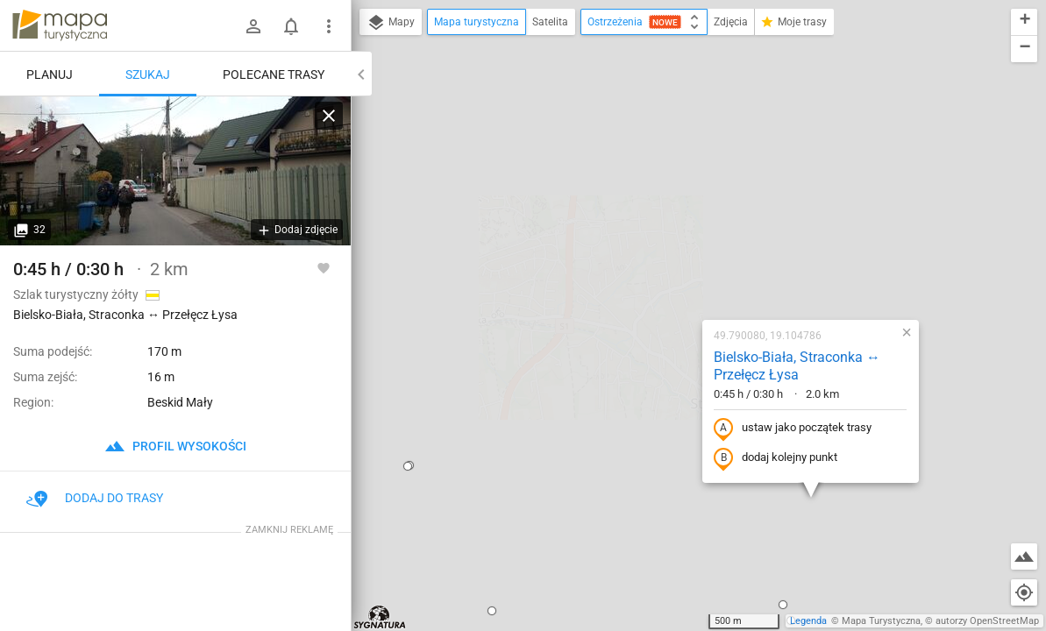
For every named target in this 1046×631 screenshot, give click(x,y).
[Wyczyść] (329, 116)
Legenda (808, 621)
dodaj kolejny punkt (661, 268)
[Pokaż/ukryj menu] (329, 26)
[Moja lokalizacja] (1024, 592)
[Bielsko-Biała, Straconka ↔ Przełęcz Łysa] (175, 170)
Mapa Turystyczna (881, 621)
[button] (378, 420)
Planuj (49, 74)
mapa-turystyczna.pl (59, 25)
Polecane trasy (273, 74)
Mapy (390, 22)
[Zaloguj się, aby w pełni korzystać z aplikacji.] (324, 267)
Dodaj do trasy (94, 497)
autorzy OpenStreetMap (987, 621)
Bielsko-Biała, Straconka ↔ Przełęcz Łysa (683, 176)
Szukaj (147, 74)
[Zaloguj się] (253, 26)
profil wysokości (175, 446)
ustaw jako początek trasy (679, 238)
